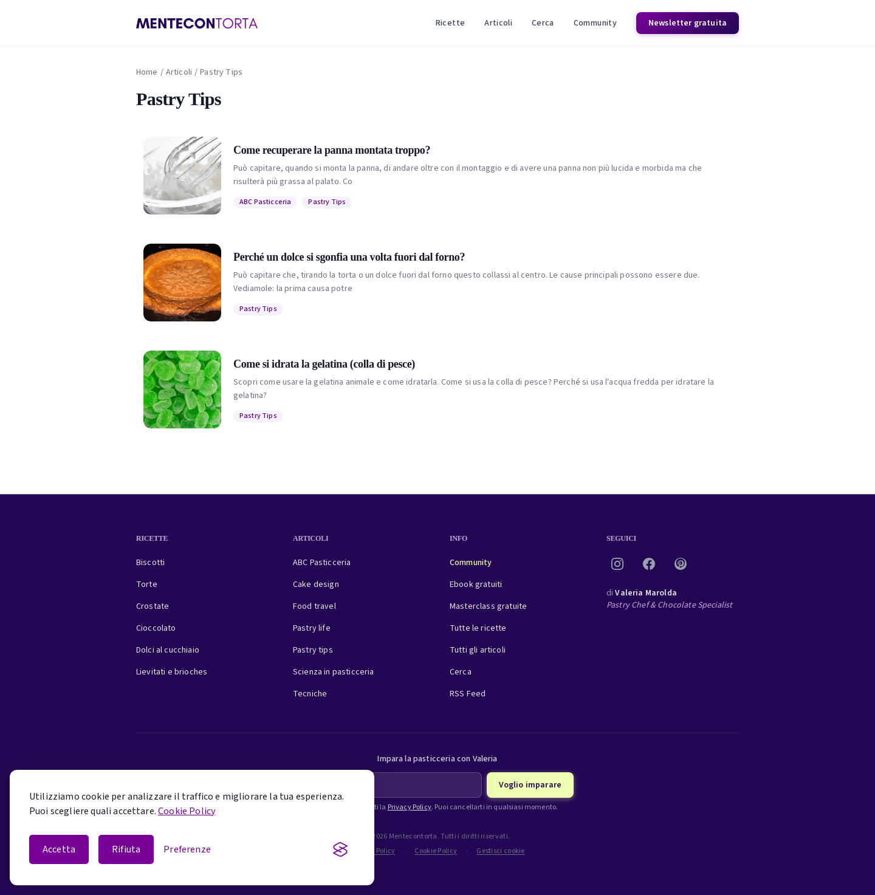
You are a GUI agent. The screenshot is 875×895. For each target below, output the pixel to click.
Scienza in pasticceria (333, 672)
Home (147, 72)
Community (595, 23)
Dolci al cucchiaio (167, 650)
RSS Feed (468, 694)
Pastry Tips (327, 202)
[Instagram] (617, 564)
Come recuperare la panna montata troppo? (331, 150)
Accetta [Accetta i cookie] (59, 849)
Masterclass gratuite (488, 606)
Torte (146, 584)
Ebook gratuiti (476, 584)
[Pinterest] (680, 564)
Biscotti (150, 563)
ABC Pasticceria (265, 202)
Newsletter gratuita (687, 23)
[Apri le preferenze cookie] (187, 849)
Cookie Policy (186, 811)
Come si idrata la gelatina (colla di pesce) (324, 364)
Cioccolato (156, 628)
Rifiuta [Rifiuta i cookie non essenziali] (126, 849)
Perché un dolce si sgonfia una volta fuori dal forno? (349, 257)
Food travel (314, 606)
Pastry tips (313, 650)
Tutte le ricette (478, 628)
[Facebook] (649, 564)
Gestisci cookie (500, 851)
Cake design (316, 584)
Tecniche (310, 694)
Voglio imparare (530, 785)
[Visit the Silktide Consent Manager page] (340, 849)
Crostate (152, 606)
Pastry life (312, 628)
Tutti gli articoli (478, 650)
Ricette (450, 23)
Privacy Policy (409, 807)
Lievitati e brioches (171, 672)
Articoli (498, 23)
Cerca (543, 23)
